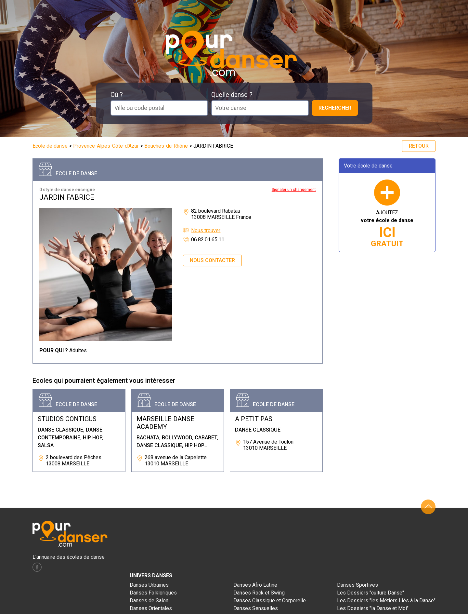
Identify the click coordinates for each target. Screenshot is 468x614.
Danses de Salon (149, 600)
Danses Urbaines (149, 585)
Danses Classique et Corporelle (269, 600)
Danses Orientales (151, 608)
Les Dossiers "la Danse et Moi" (373, 608)
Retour (419, 146)
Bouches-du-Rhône (166, 146)
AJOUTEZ (387, 228)
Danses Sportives (357, 585)
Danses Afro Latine (255, 585)
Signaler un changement (294, 189)
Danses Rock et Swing (259, 593)
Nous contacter (212, 260)
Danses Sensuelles (255, 608)
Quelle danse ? (232, 95)
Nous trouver (205, 230)
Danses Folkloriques (153, 593)
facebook (37, 567)
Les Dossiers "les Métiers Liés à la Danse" (386, 600)
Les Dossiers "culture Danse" (370, 593)
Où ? (116, 95)
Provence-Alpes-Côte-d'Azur (106, 146)
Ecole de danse (50, 146)
